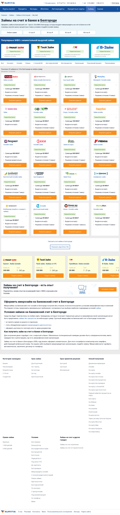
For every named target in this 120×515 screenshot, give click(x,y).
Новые (27, 63)
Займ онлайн (8, 80)
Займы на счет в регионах (69, 444)
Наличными (79, 63)
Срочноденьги (38, 177)
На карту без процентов (97, 380)
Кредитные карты (76, 9)
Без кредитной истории (39, 449)
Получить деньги (15, 100)
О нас (20, 511)
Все (2, 63)
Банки (100, 9)
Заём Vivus (67, 177)
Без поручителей (52, 63)
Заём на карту (68, 144)
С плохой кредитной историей (42, 475)
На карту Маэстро (95, 422)
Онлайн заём (38, 112)
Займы (91, 9)
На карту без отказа (96, 377)
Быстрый (63, 363)
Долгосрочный (36, 363)
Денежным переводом (97, 363)
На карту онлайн (95, 373)
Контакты (36, 511)
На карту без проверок (97, 383)
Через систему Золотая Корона (100, 418)
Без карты (92, 399)
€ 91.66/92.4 (71, 3)
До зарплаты (36, 465)
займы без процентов (27, 318)
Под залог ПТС (36, 462)
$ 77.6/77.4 (61, 3)
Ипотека (44, 9)
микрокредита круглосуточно (39, 325)
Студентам (7, 377)
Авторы (77, 511)
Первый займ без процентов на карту (100, 394)
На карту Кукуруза (95, 428)
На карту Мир (93, 425)
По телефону (35, 498)
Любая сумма (12, 32)
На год (33, 373)
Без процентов (66, 63)
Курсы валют (9, 9)
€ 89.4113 (100, 3)
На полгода (35, 370)
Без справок (35, 442)
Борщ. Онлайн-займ (70, 112)
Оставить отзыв (108, 289)
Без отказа (35, 455)
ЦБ (84, 3)
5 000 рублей (7, 449)
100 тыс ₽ (86, 32)
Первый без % (36, 458)
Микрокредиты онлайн (39, 472)
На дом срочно (94, 415)
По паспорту (35, 488)
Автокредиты (58, 9)
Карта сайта (86, 511)
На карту (10, 63)
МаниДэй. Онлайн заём (102, 80)
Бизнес (5, 363)
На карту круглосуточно (97, 390)
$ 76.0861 (91, 3)
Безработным (8, 370)
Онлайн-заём (8, 144)
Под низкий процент (94, 63)
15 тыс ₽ (32, 32)
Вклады (33, 9)
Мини (33, 501)
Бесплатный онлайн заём (12, 177)
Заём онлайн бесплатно (42, 80)
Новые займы (36, 478)
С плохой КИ (38, 63)
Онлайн (19, 63)
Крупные (6, 442)
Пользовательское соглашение (59, 511)
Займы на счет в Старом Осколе (71, 448)
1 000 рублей (7, 445)
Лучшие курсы (49, 3)
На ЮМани (92, 402)
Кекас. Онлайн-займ (70, 209)
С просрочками (36, 491)
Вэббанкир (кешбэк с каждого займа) (14, 210)
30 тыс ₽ (50, 32)
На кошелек (93, 408)
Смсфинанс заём (99, 177)
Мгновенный (64, 370)
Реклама (27, 511)
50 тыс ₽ (68, 32)
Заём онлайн (98, 144)
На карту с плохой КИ (96, 386)
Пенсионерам (110, 63)
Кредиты (22, 9)
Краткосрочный (37, 377)
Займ (5, 112)
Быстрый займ (68, 80)
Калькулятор (36, 445)
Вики (44, 511)
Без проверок (36, 468)
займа (98, 308)
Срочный (63, 367)
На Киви (92, 405)
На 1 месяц (35, 367)
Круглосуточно (36, 481)
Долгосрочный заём (40, 209)
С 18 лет (6, 373)
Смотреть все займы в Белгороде (60, 241)
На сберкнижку (94, 432)
